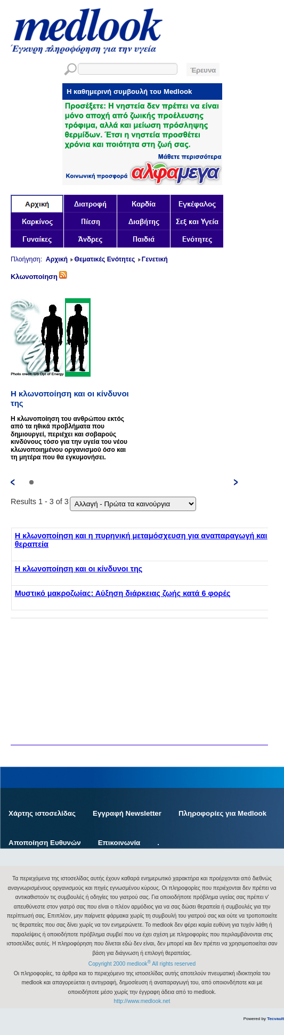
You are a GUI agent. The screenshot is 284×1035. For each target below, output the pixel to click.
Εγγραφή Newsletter (127, 813)
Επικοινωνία (119, 843)
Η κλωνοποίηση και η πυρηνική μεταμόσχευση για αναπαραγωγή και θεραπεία (141, 539)
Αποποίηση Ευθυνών (45, 843)
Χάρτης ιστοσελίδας (42, 813)
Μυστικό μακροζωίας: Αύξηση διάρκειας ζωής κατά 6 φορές (123, 593)
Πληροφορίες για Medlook (222, 813)
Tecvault (275, 1018)
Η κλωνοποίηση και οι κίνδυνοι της (78, 568)
